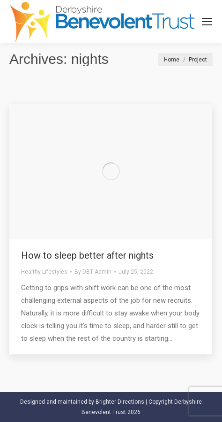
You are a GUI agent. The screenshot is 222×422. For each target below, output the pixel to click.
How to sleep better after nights (87, 255)
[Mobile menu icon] (207, 21)
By (92, 272)
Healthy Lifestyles (44, 272)
